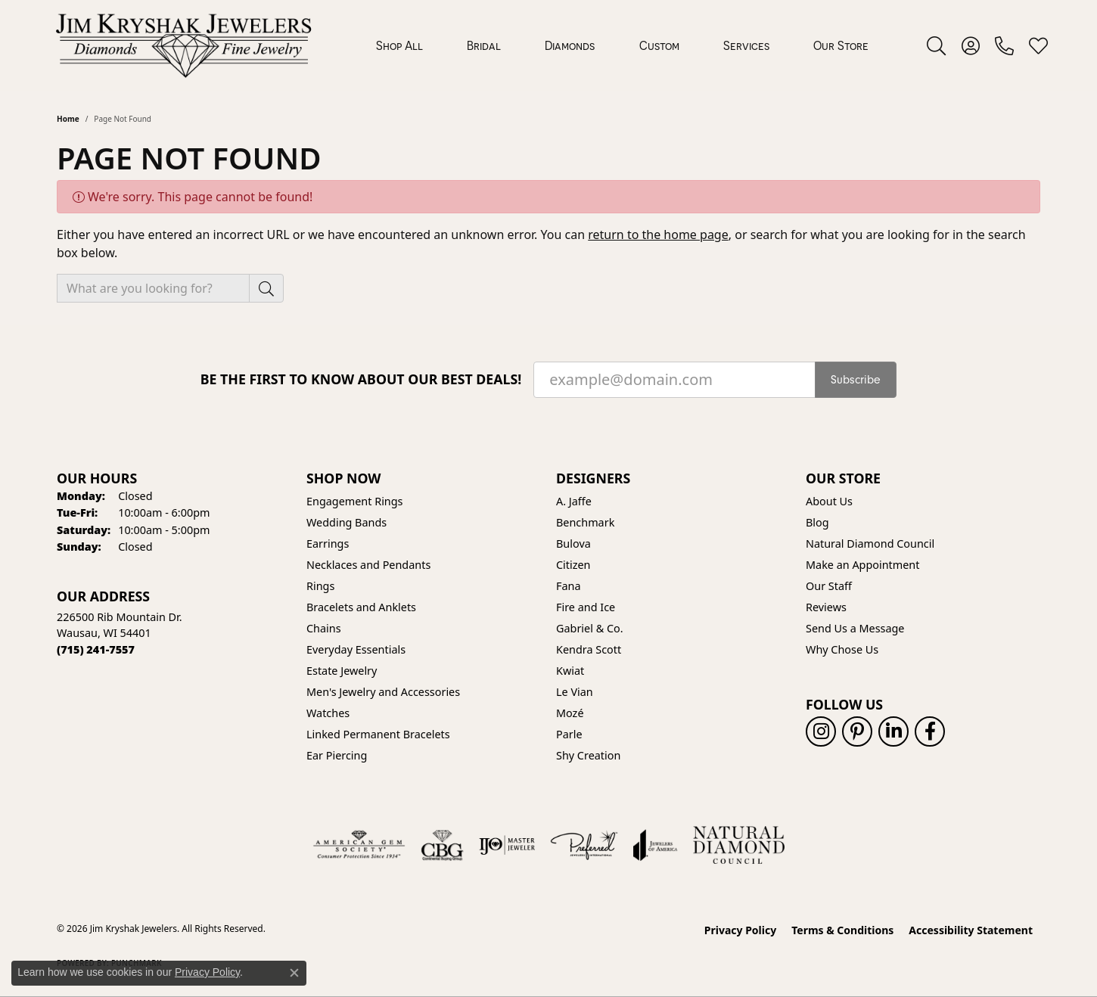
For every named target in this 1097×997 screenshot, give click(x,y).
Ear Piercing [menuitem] (336, 755)
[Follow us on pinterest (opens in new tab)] (857, 731)
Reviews (826, 607)
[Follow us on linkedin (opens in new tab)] (893, 731)
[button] (936, 45)
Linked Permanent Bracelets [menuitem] (378, 734)
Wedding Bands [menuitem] (346, 522)
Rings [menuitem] (320, 586)
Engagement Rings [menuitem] (354, 501)
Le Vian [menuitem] (574, 692)
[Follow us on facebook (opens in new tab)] (930, 731)
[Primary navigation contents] (622, 45)
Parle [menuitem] (569, 734)
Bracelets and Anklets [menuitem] (361, 607)
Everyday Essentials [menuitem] (356, 649)
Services (746, 45)
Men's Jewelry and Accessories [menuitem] (383, 692)
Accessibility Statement (971, 930)
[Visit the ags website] (359, 845)
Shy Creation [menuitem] (588, 755)
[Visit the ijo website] (507, 845)
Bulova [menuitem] (573, 543)
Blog (817, 522)
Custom (659, 45)
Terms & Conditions (842, 930)
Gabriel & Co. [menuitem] (589, 628)
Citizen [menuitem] (573, 565)
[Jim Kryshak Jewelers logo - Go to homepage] (183, 45)
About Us (829, 501)
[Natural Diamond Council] (739, 845)
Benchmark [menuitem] (585, 522)
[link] (1004, 45)
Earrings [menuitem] (327, 543)
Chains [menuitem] (323, 628)
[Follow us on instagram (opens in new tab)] (821, 731)
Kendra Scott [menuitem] (588, 649)
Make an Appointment (862, 565)
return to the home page (658, 234)
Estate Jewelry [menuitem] (341, 670)
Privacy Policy (740, 930)
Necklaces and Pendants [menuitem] (368, 565)
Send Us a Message (855, 628)
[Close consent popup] (294, 972)
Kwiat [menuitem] (570, 670)
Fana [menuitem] (568, 586)
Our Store (841, 45)
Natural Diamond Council (870, 543)
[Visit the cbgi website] (442, 845)
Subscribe (856, 380)
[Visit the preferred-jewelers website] (584, 845)
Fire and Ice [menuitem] (585, 607)
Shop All (399, 45)
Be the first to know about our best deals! (361, 379)
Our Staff (829, 586)
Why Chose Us (842, 649)
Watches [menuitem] (328, 713)
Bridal (484, 45)
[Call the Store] (96, 649)
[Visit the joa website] (655, 845)
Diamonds (570, 45)
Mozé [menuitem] (570, 713)
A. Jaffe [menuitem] (574, 501)
